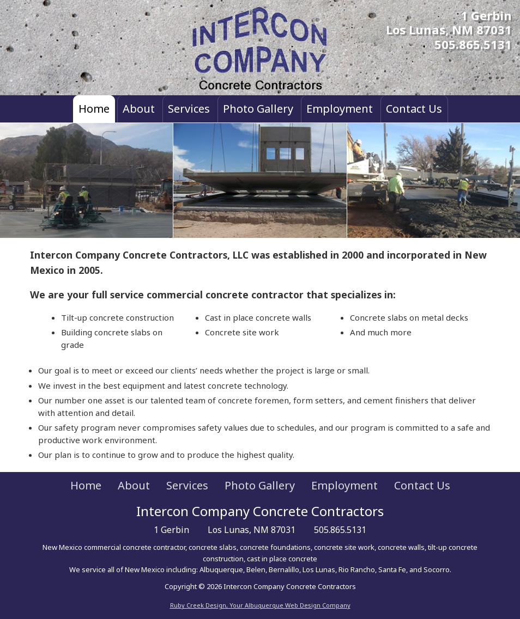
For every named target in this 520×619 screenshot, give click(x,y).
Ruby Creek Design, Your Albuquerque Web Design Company (260, 605)
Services (189, 108)
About (139, 108)
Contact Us (414, 108)
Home (94, 108)
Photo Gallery (258, 108)
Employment (339, 108)
